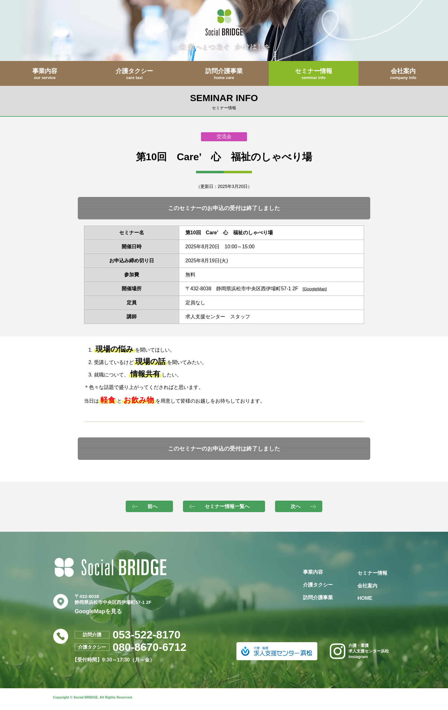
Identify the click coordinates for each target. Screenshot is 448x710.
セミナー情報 (372, 573)
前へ (152, 506)
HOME (364, 598)
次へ (296, 506)
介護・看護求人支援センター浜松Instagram (359, 651)
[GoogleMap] (315, 289)
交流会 (224, 136)
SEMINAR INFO (224, 101)
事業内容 (313, 572)
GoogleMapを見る (98, 611)
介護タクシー (318, 584)
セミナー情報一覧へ (227, 506)
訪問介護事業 (318, 597)
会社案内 (367, 585)
